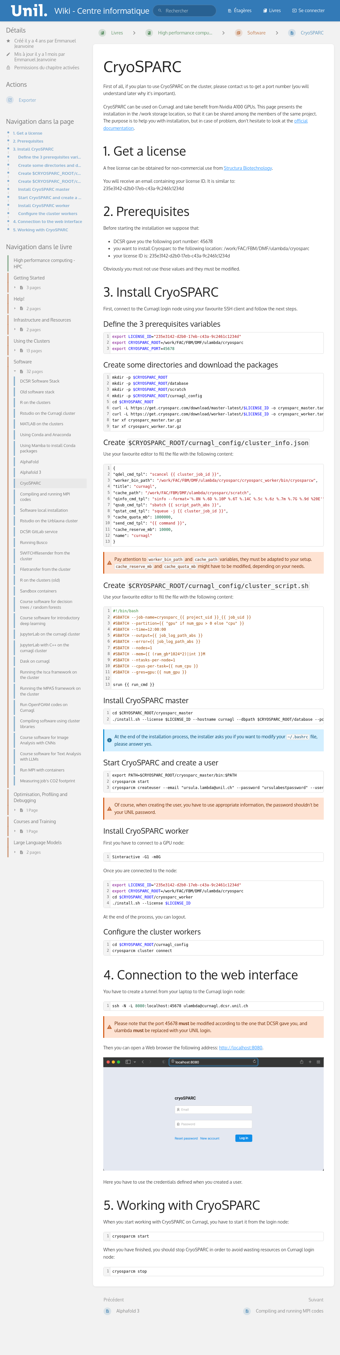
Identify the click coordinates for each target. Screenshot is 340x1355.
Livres (272, 10)
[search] (184, 11)
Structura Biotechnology (248, 168)
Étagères (239, 10)
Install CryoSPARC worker (44, 205)
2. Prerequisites (28, 141)
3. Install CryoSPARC (33, 149)
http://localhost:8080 (241, 1047)
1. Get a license (27, 133)
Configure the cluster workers (47, 213)
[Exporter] (44, 100)
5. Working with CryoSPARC (40, 229)
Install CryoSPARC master (43, 189)
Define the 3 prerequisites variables (50, 157)
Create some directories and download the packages (50, 165)
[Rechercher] (160, 10)
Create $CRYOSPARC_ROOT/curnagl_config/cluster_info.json (50, 173)
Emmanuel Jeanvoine (35, 59)
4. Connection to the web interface (47, 221)
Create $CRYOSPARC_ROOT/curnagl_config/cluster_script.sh (50, 181)
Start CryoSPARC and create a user (50, 197)
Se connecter (308, 10)
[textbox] (216, 343)
